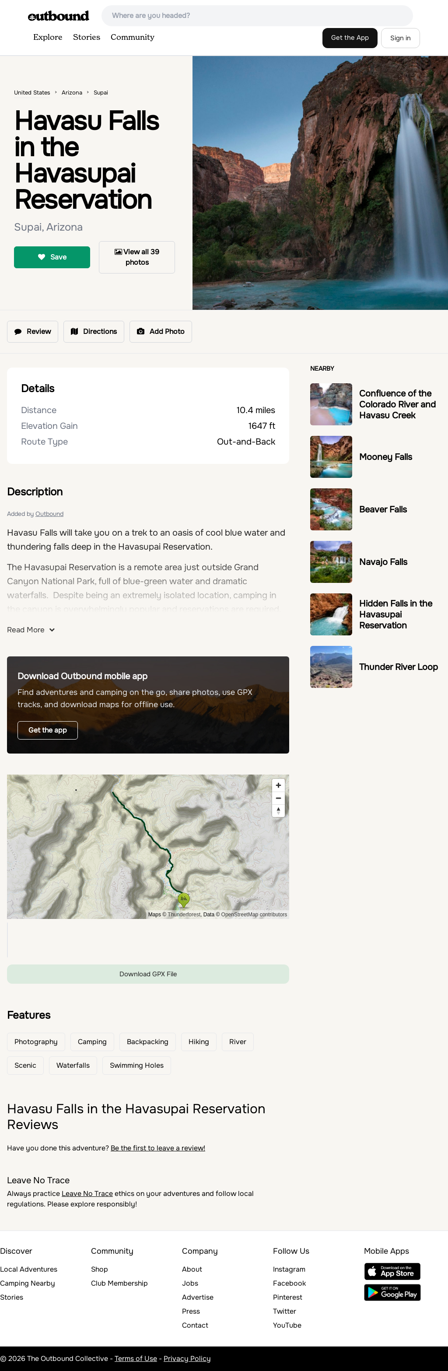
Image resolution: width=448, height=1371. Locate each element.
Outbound (49, 514)
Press (191, 1311)
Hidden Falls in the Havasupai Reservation (395, 614)
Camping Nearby (27, 1283)
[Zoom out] (278, 798)
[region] (148, 847)
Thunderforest (184, 915)
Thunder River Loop (398, 667)
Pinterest (287, 1297)
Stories (86, 38)
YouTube (287, 1325)
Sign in (400, 38)
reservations (204, 609)
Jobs (190, 1283)
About (192, 1269)
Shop (99, 1269)
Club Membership (119, 1283)
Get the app (47, 730)
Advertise (198, 1297)
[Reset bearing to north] (278, 810)
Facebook (289, 1283)
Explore (48, 38)
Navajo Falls (383, 562)
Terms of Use (136, 1358)
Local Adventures (28, 1269)
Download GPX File (148, 974)
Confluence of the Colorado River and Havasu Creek (397, 404)
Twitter (284, 1311)
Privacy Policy (187, 1358)
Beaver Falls (383, 509)
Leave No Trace (87, 1193)
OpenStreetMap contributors (254, 915)
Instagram (289, 1269)
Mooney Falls (385, 457)
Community (132, 38)
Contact (195, 1325)
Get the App (350, 37)
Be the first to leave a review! (158, 1148)
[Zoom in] (278, 785)
